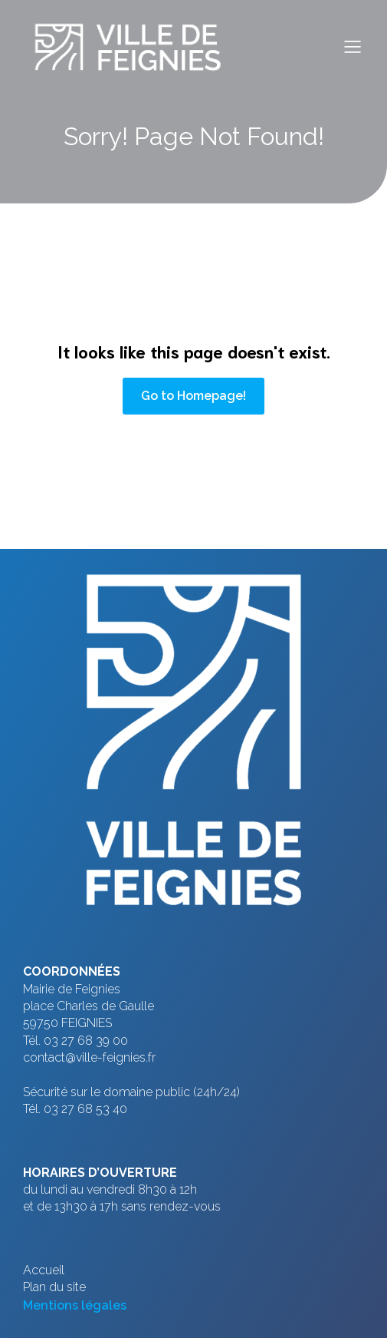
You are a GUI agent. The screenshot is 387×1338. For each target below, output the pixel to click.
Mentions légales (74, 1305)
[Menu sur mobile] (352, 46)
